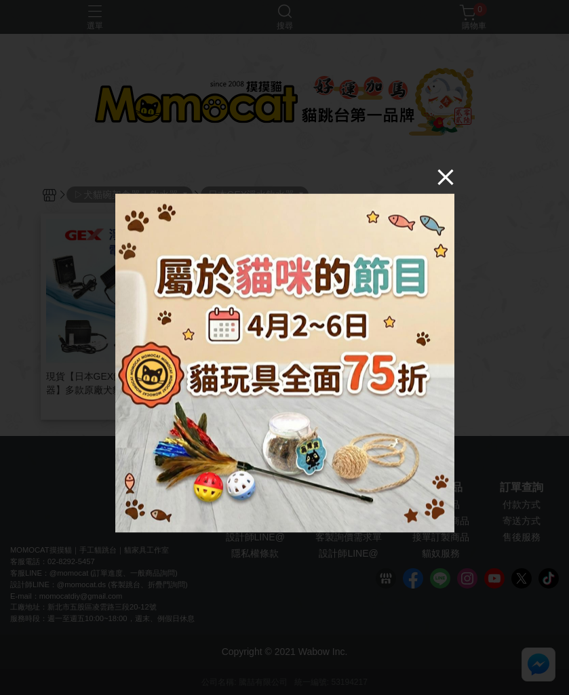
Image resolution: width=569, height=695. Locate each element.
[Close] (445, 176)
